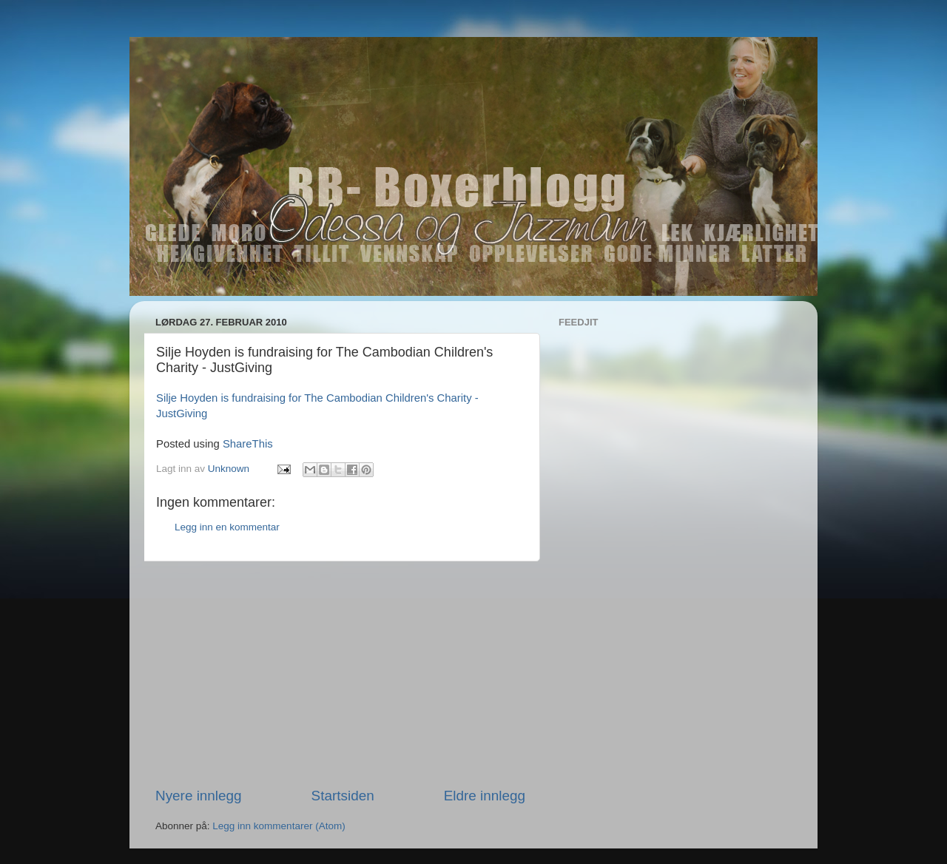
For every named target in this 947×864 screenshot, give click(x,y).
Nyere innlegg (198, 795)
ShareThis (248, 444)
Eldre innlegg (484, 795)
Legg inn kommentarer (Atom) (278, 825)
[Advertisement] (340, 673)
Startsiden (342, 795)
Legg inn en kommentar (227, 527)
